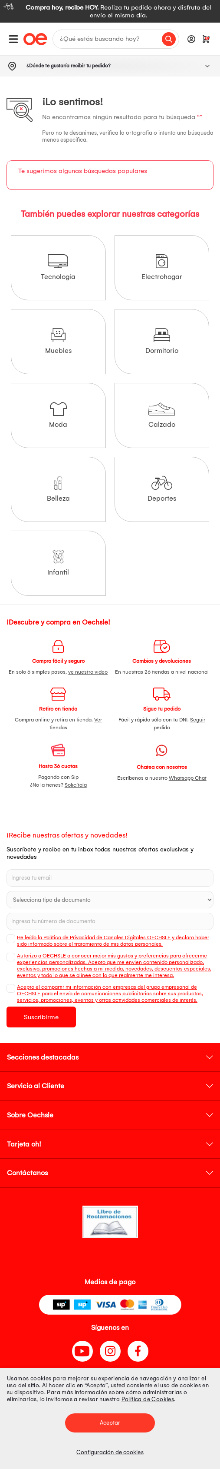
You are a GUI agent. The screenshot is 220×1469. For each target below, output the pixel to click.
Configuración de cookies (109, 1452)
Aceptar (110, 1422)
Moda (58, 415)
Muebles (58, 341)
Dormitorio (161, 341)
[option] (110, 11)
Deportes (162, 489)
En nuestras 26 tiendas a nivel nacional (162, 672)
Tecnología (58, 267)
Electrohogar (161, 267)
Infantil (58, 563)
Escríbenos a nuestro (162, 778)
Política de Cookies (147, 1399)
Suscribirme (41, 1017)
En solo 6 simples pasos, (58, 672)
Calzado (161, 415)
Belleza (58, 489)
